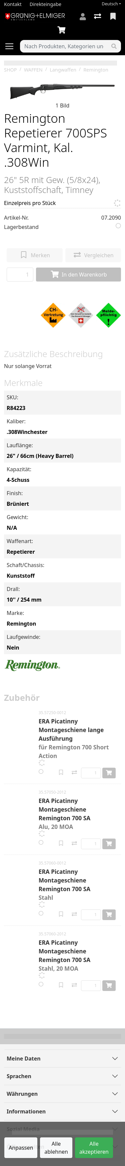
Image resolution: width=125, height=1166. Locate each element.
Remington (95, 70)
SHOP (10, 70)
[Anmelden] (83, 16)
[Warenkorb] (62, 30)
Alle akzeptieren (94, 1147)
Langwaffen (63, 70)
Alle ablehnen (56, 1147)
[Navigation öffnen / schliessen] (12, 46)
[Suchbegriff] (64, 46)
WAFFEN (33, 70)
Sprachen (19, 1076)
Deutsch (110, 4)
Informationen (26, 1111)
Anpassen (21, 1147)
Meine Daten (24, 1058)
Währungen (22, 1093)
